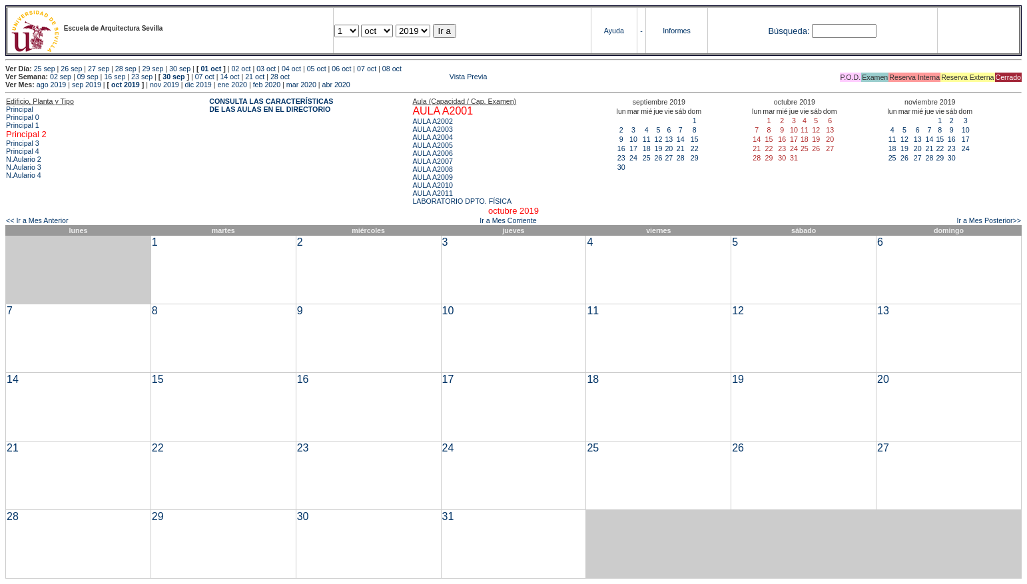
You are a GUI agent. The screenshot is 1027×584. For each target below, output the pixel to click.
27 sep (98, 69)
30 (621, 167)
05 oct (316, 69)
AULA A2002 (432, 121)
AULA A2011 (432, 193)
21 (681, 148)
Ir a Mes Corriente (508, 220)
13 (669, 139)
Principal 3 (22, 143)
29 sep (152, 69)
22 (695, 148)
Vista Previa (390, 77)
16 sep (114, 77)
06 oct (341, 69)
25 (647, 158)
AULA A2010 (432, 185)
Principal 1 (22, 125)
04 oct (291, 69)
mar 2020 (301, 85)
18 (647, 148)
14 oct (229, 77)
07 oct (366, 69)
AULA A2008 (432, 169)
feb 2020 (266, 85)
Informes (676, 31)
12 (659, 139)
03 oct (266, 69)
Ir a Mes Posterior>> (988, 220)
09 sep (88, 77)
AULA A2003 (432, 129)
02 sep (60, 77)
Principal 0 (22, 117)
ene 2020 (231, 85)
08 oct (392, 69)
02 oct (240, 69)
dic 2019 (197, 85)
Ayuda (614, 31)
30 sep (179, 69)
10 (633, 139)
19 (659, 148)
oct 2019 (125, 85)
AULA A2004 (432, 137)
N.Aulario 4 (23, 175)
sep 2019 (86, 85)
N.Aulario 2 (23, 159)
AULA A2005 (432, 145)
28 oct (280, 77)
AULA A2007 (432, 161)
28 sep (126, 69)
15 (695, 139)
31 (448, 516)
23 (621, 158)
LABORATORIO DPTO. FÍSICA (462, 201)
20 (669, 148)
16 (621, 148)
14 (681, 139)
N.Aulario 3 (23, 167)
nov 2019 (164, 85)
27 (669, 158)
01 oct (210, 69)
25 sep (44, 69)
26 (659, 158)
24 (633, 158)
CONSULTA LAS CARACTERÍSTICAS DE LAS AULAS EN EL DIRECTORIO (271, 105)
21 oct (254, 77)
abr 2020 (336, 85)
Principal (19, 109)
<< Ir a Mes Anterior (37, 220)
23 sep (142, 77)
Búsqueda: (788, 31)
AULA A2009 (432, 177)
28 (681, 158)
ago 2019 (51, 85)
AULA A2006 (432, 153)
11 (647, 139)
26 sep (71, 69)
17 (633, 148)
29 (695, 158)
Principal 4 (22, 151)
